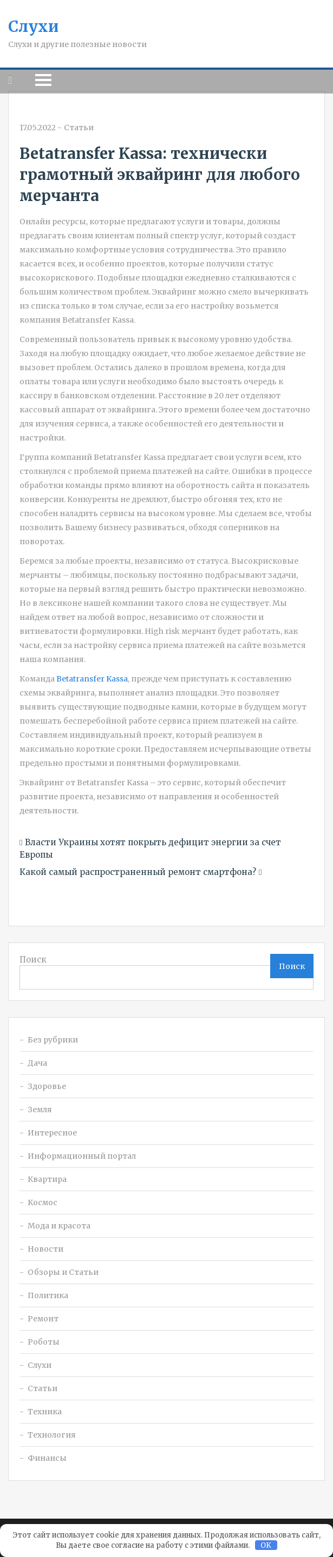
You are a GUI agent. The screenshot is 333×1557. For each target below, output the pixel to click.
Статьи (79, 127)
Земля (40, 1109)
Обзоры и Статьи (63, 1272)
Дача (37, 1063)
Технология (52, 1435)
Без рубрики (53, 1040)
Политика (48, 1295)
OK (265, 1545)
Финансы (47, 1458)
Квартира (47, 1179)
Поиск (33, 959)
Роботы (44, 1342)
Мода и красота (59, 1226)
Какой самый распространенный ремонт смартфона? (137, 872)
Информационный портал (82, 1156)
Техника (45, 1411)
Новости (45, 1249)
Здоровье (47, 1086)
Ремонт (43, 1319)
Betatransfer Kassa (92, 679)
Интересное (52, 1133)
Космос (42, 1202)
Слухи (33, 26)
